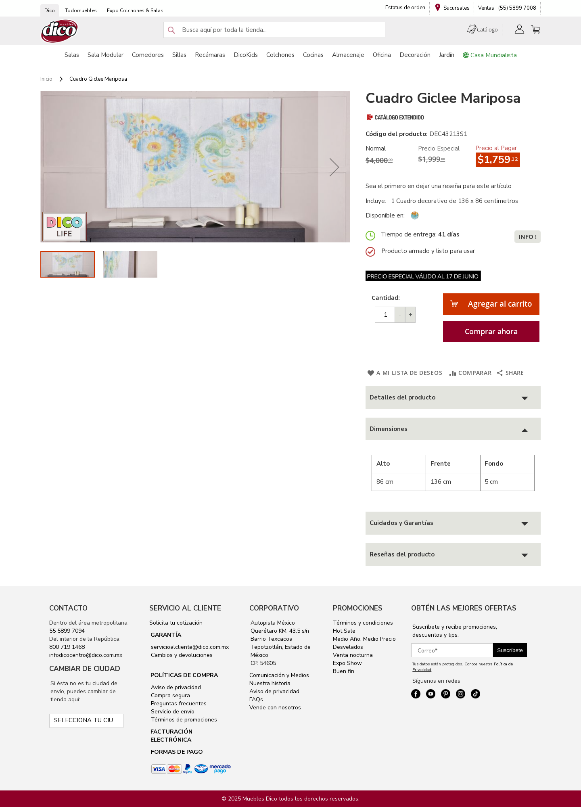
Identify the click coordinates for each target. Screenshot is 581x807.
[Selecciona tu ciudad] (86, 721)
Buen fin (343, 671)
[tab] (453, 397)
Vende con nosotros (275, 707)
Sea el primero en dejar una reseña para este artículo (439, 186)
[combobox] (274, 30)
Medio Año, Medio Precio (364, 639)
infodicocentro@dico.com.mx (85, 655)
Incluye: (377, 201)
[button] (334, 167)
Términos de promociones (183, 719)
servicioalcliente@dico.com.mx (190, 647)
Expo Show (347, 663)
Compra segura (169, 695)
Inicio (46, 79)
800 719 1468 (67, 647)
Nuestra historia (269, 683)
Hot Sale (344, 631)
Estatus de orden (405, 7)
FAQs (256, 699)
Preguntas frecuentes (178, 703)
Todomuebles (81, 10)
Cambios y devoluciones (181, 655)
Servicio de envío (171, 711)
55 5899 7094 (67, 631)
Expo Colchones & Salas (135, 10)
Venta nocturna (353, 655)
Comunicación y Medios (279, 675)
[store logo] (59, 31)
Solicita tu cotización (176, 623)
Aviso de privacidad (175, 687)
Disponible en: (385, 215)
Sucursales (456, 8)
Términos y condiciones (363, 623)
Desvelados (348, 647)
